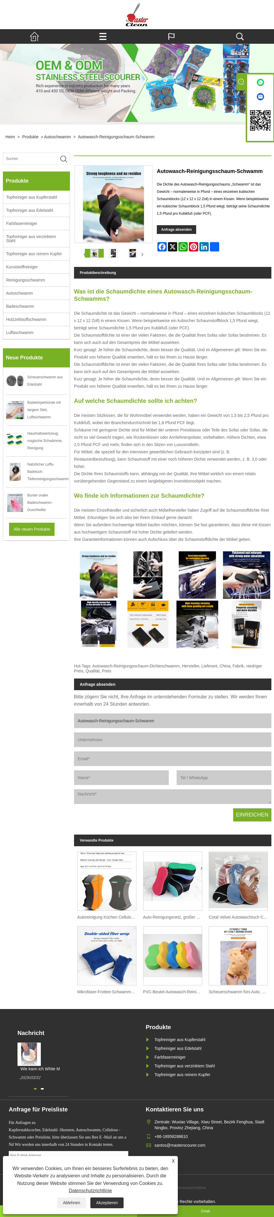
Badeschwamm (20, 306)
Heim (10, 136)
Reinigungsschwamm (25, 280)
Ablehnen (71, 1202)
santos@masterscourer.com (179, 1145)
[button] (35, 1089)
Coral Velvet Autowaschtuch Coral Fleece (240, 917)
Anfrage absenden (176, 230)
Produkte (30, 136)
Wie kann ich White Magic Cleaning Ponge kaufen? (43, 1069)
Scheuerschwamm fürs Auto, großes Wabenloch (240, 991)
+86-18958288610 (171, 1136)
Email (205, 1211)
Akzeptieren (107, 1202)
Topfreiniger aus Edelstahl (29, 210)
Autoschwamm (57, 136)
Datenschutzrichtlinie (90, 1190)
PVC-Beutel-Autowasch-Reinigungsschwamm (174, 991)
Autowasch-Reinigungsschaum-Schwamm (116, 136)
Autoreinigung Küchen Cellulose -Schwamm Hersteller (108, 917)
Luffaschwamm (20, 332)
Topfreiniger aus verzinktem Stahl (31, 238)
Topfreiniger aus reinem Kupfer (34, 253)
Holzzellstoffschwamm (26, 319)
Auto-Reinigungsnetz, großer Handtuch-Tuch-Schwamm (174, 917)
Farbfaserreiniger (21, 223)
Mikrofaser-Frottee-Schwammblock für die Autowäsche (108, 991)
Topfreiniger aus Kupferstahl (31, 197)
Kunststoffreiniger (22, 267)
